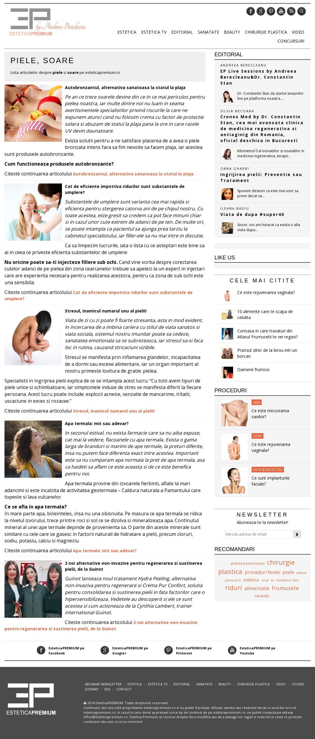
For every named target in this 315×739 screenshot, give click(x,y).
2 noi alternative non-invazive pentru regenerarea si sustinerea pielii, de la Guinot (100, 625)
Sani (256, 402)
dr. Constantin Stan (285, 580)
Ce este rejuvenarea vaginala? (266, 292)
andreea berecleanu (247, 563)
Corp (257, 436)
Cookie (298, 684)
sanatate (262, 595)
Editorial (182, 32)
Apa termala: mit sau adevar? (97, 423)
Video (298, 32)
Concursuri (290, 41)
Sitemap (92, 689)
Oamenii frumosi (253, 369)
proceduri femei (262, 572)
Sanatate (208, 32)
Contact (124, 689)
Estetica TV (153, 32)
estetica (251, 580)
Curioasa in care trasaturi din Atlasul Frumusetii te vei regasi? (267, 334)
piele (288, 572)
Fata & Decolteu (268, 469)
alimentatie (256, 588)
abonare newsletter (103, 684)
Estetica (126, 32)
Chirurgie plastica (266, 32)
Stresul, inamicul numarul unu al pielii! (105, 311)
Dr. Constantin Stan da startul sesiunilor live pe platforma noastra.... (270, 96)
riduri (233, 588)
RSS (107, 689)
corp (265, 580)
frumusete (285, 588)
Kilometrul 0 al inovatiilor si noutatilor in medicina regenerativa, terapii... (270, 153)
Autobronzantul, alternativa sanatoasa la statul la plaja (125, 87)
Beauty (232, 32)
